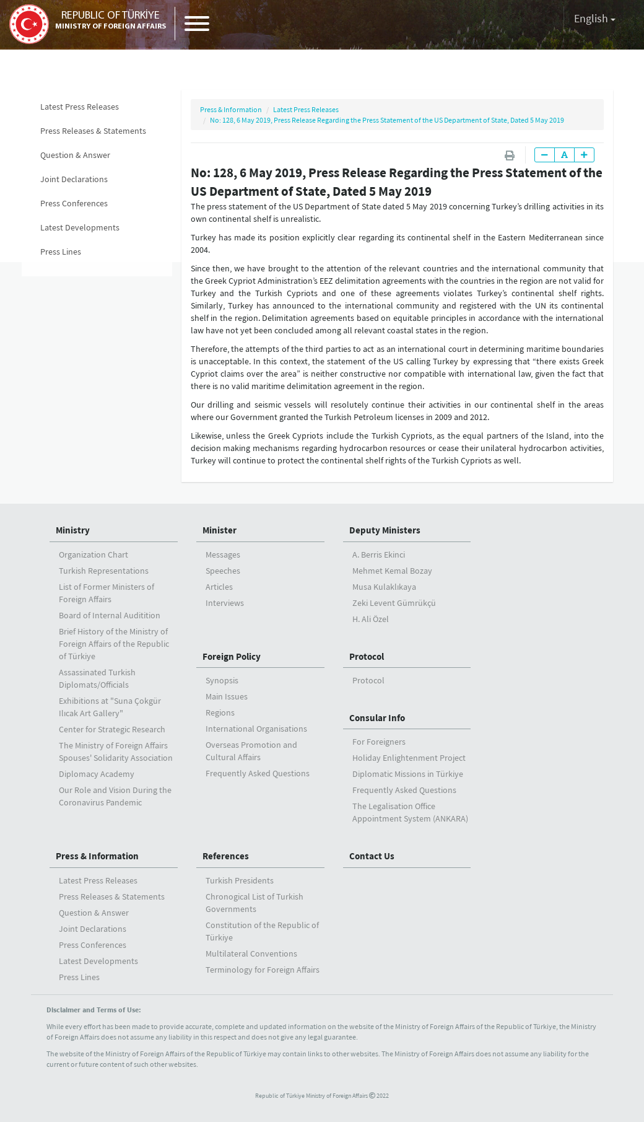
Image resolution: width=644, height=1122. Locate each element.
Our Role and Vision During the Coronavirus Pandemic (115, 796)
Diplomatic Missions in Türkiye (407, 773)
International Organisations (256, 728)
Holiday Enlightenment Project (409, 757)
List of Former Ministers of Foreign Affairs (106, 593)
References (225, 856)
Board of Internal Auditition (109, 615)
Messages (223, 554)
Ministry (73, 530)
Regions (220, 712)
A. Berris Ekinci (378, 554)
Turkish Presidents (240, 880)
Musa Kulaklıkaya (384, 586)
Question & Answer (75, 154)
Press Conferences (74, 203)
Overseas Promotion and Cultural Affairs (251, 751)
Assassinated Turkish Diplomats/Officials (97, 678)
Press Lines (60, 251)
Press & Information (231, 109)
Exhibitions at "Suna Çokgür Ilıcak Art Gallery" (110, 707)
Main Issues (227, 696)
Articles (219, 586)
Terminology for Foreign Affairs (263, 969)
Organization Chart (93, 554)
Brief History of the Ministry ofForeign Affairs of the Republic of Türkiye (114, 644)
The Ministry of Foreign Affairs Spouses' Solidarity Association (116, 751)
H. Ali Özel (370, 619)
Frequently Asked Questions (258, 773)
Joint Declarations (74, 179)
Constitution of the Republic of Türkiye (262, 931)
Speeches (223, 570)
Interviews (225, 602)
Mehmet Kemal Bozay (392, 570)
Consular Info (377, 718)
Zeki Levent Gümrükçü (394, 602)
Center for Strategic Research (112, 729)
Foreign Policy (231, 656)
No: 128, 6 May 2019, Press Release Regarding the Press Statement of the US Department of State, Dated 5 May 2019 (387, 120)
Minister (219, 530)
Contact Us (371, 856)
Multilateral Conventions (251, 953)
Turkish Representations (104, 570)
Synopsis (222, 680)
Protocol (366, 656)
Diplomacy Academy (96, 773)
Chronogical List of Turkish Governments (254, 902)
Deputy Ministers (384, 530)
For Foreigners (379, 741)
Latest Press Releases (79, 106)
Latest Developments (80, 227)
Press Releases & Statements (93, 130)
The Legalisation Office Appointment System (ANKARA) (410, 812)
